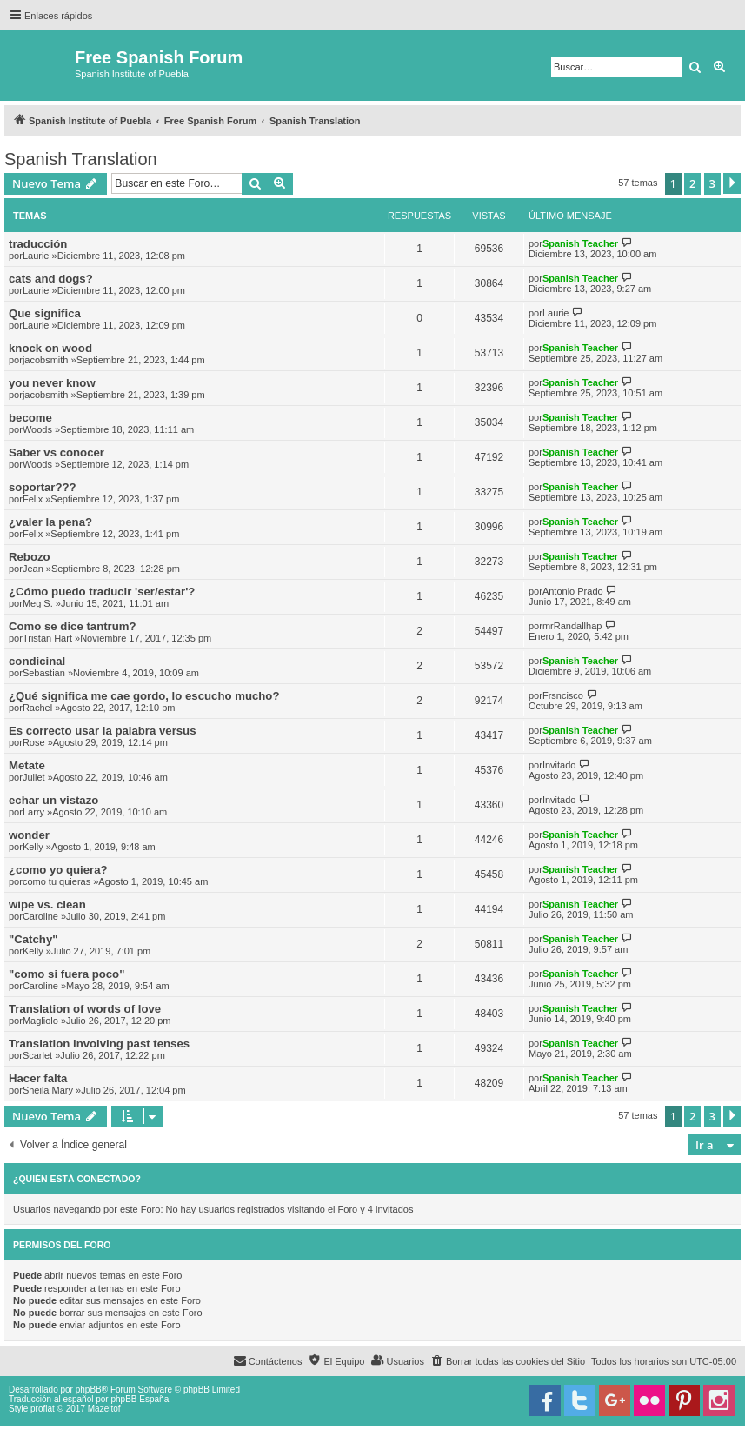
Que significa (45, 313)
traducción (38, 243)
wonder (29, 834)
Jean (33, 568)
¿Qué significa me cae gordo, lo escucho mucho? (144, 695)
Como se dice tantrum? (72, 626)
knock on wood (50, 348)
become (30, 417)
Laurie (36, 255)
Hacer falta (38, 1078)
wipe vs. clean (47, 904)
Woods (37, 429)
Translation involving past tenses (99, 1043)
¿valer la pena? (50, 522)
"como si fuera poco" (66, 974)
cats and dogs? (51, 278)
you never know (52, 382)
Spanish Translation (80, 159)
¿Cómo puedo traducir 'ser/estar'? (102, 591)
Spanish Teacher (580, 243)
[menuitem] (507, 1361)
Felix (33, 499)
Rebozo (29, 556)
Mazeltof (104, 1408)
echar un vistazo (53, 800)
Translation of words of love (85, 1008)
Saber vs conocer (56, 452)
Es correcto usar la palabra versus (102, 730)
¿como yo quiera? (58, 869)
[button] (732, 183)
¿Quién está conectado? (77, 1179)
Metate (27, 765)
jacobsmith (46, 360)
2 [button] (692, 183)
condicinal (37, 661)
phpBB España (139, 1399)
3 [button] (712, 183)
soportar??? (42, 487)
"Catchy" (33, 939)
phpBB (89, 1389)
